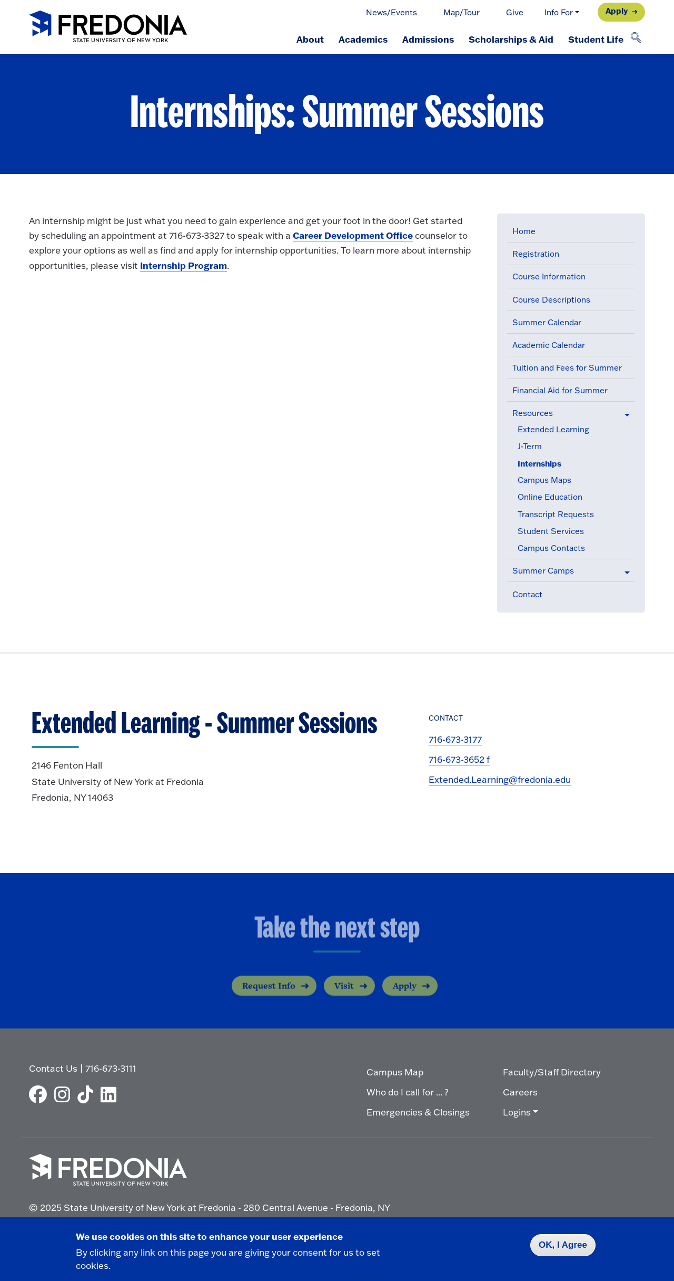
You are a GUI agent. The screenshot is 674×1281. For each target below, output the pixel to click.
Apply (617, 11)
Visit (344, 992)
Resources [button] (532, 413)
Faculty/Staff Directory (552, 1072)
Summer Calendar (546, 322)
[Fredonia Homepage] (108, 27)
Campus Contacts (551, 548)
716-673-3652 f (459, 759)
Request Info (268, 992)
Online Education (550, 497)
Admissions (428, 39)
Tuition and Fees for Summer (567, 368)
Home (524, 231)
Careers (520, 1092)
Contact (527, 594)
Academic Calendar (548, 345)
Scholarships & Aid (511, 39)
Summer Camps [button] (543, 571)
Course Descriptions (551, 300)
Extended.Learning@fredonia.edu (500, 779)
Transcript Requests (556, 514)
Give (514, 12)
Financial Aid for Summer (560, 390)
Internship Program (183, 265)
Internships (539, 464)
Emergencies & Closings (418, 1112)
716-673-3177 (455, 739)
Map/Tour (461, 12)
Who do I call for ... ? (407, 1092)
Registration (535, 254)
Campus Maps (544, 480)
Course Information (549, 276)
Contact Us (53, 1068)
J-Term (530, 446)
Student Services (551, 531)
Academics (363, 39)
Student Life (595, 39)
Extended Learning (553, 429)
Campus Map (394, 1072)
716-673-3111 (110, 1068)
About (310, 39)
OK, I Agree (563, 1245)
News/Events (391, 12)
